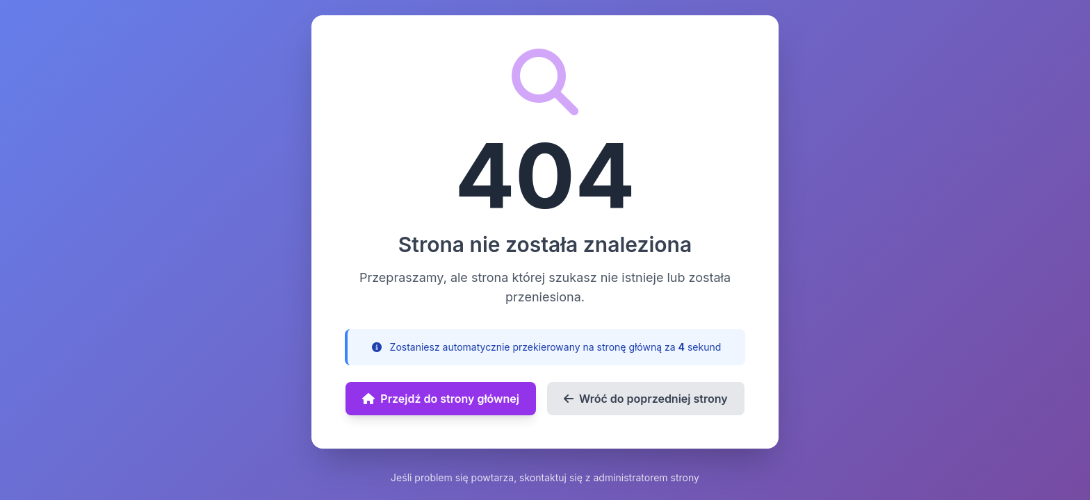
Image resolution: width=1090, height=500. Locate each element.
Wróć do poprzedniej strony (646, 399)
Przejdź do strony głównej (440, 399)
